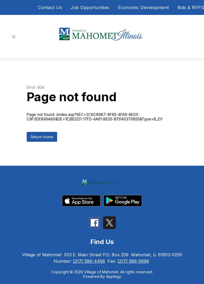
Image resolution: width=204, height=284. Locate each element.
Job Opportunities (89, 7)
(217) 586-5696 (133, 261)
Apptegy (113, 276)
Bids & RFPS (191, 7)
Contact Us (50, 7)
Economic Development (143, 7)
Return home (42, 137)
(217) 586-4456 (89, 261)
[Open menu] (14, 37)
